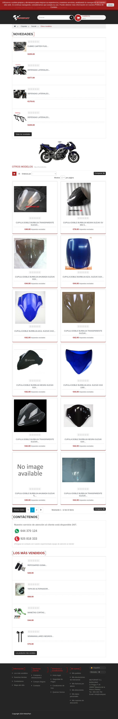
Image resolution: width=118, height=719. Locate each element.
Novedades (23, 34)
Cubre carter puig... (38, 46)
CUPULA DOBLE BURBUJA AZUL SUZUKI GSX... (83, 277)
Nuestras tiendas (20, 677)
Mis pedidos (76, 673)
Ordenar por (26, 174)
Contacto (36, 686)
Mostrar (57, 178)
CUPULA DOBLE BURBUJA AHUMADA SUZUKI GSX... (35, 278)
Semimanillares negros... (41, 636)
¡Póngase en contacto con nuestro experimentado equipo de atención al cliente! (44, 544)
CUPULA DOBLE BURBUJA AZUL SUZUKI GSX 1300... (83, 386)
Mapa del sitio (19, 685)
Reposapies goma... (37, 565)
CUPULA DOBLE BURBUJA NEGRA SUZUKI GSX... (34, 386)
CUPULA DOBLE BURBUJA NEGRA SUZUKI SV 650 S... (83, 224)
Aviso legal (57, 675)
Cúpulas (24, 26)
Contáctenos (19, 681)
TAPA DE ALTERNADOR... (38, 589)
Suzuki (33, 26)
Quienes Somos (59, 692)
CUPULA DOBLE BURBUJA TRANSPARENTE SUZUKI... (35, 224)
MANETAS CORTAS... (37, 612)
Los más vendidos (29, 553)
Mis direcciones (78, 690)
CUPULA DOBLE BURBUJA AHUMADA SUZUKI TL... (35, 494)
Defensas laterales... (39, 70)
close (110, 5)
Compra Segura (39, 682)
